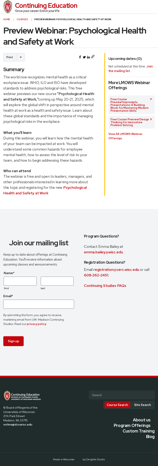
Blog (150, 436)
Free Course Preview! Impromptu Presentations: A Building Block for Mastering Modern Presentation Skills (131, 105)
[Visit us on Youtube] (24, 433)
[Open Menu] (153, 7)
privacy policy (36, 324)
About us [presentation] (142, 420)
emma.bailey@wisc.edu (103, 252)
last (43, 288)
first (6, 288)
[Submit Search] (150, 395)
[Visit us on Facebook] (5, 433)
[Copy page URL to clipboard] (92, 57)
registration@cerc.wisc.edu (116, 269)
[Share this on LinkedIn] (88, 57)
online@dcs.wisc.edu (17, 424)
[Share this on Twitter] (84, 57)
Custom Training (139, 431)
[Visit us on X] (10, 433)
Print (9, 57)
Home (6, 19)
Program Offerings (132, 425)
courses (22, 19)
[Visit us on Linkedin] (19, 433)
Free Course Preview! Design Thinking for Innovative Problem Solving (131, 122)
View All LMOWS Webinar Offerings (125, 136)
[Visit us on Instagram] (14, 433)
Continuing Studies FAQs (105, 285)
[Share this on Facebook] (80, 57)
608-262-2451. (96, 275)
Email (8, 296)
